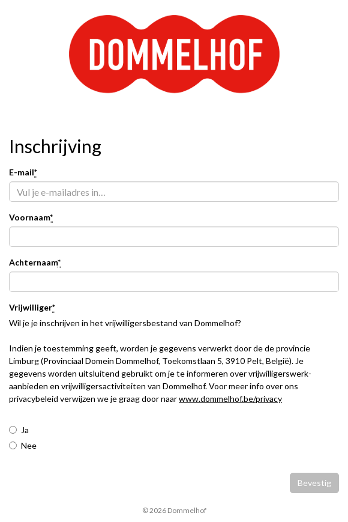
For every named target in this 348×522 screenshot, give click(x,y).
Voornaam (31, 217)
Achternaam (35, 263)
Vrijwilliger (32, 308)
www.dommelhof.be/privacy (230, 398)
